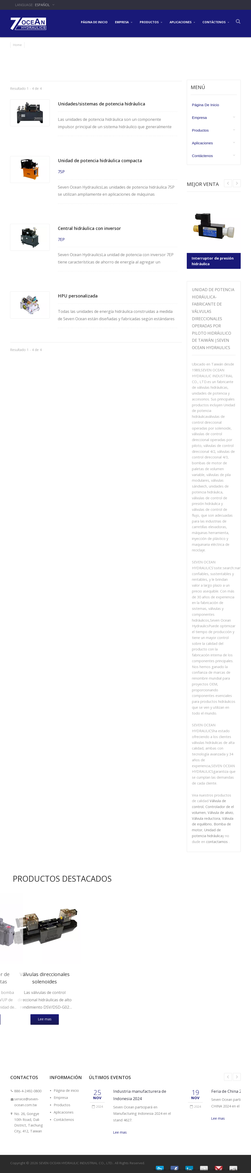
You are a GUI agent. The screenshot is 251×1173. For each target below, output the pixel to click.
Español (42, 4)
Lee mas (120, 1132)
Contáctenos (216, 22)
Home (17, 45)
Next (228, 183)
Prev (237, 183)
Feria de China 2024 (229, 1091)
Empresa (123, 22)
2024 (97, 1106)
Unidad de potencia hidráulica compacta (103, 160)
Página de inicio (94, 22)
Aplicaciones (182, 22)
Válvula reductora (206, 818)
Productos (151, 22)
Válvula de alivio (220, 812)
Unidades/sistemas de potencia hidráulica (105, 104)
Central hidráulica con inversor (92, 228)
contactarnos (217, 841)
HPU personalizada (79, 296)
